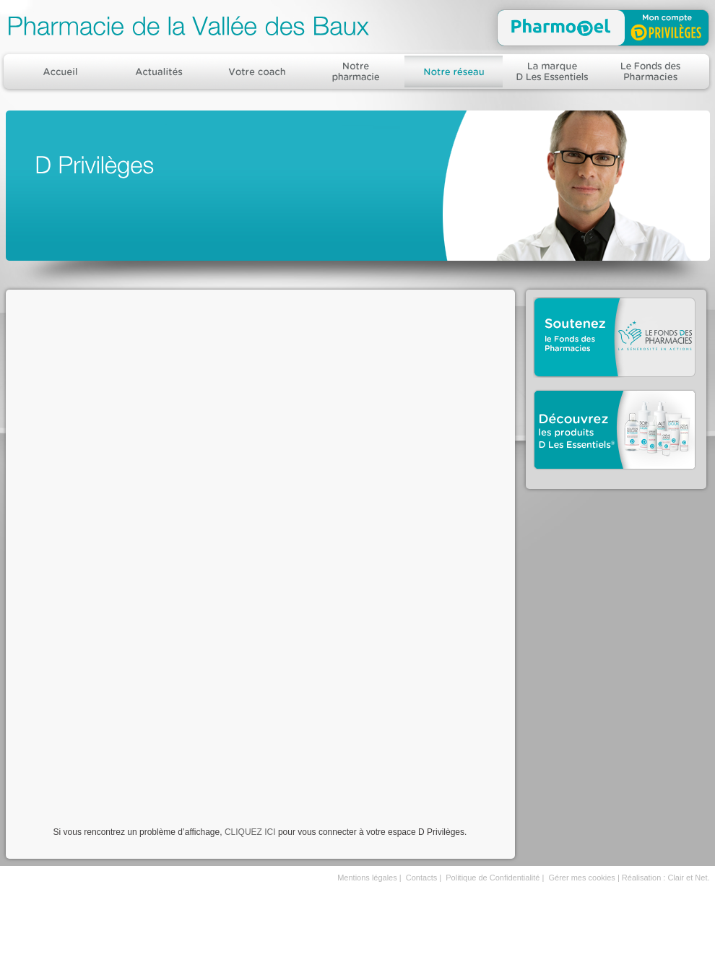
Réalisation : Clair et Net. (666, 877)
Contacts (421, 877)
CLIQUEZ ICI (250, 832)
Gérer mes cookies (582, 877)
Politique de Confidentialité (493, 877)
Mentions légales (367, 877)
